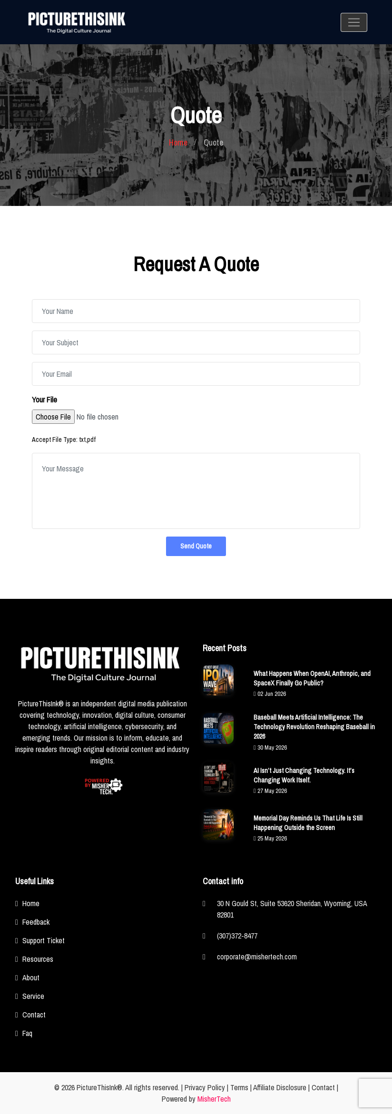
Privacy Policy (205, 1087)
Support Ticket (43, 940)
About (30, 977)
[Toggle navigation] (354, 22)
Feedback (35, 922)
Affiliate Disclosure (279, 1087)
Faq (27, 1033)
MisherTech (214, 1099)
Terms (239, 1087)
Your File (44, 399)
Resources (37, 959)
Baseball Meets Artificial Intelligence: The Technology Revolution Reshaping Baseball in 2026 (314, 727)
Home (178, 142)
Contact (34, 1014)
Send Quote (196, 546)
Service (33, 996)
